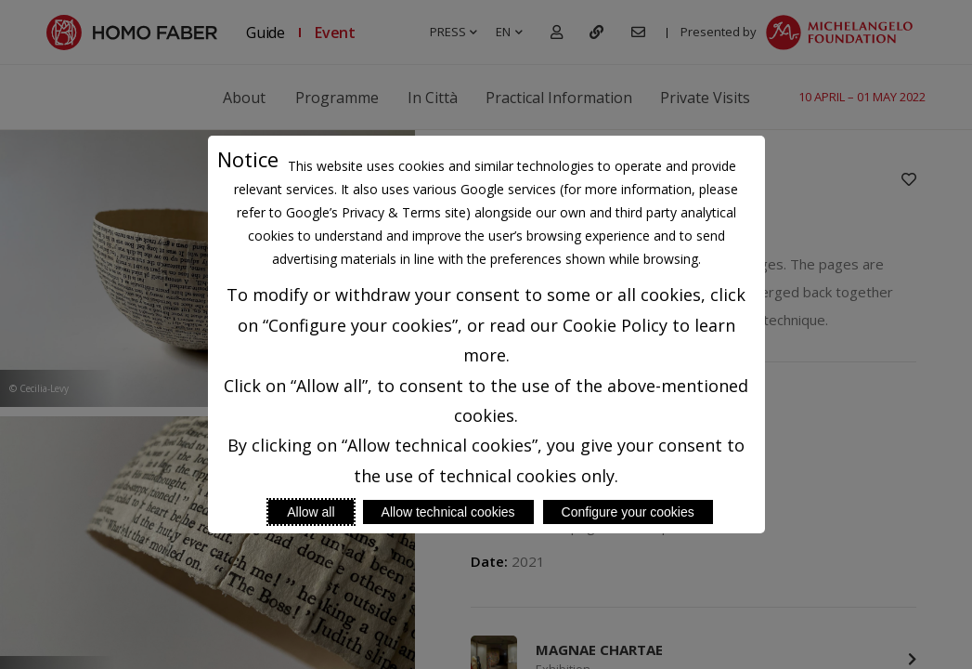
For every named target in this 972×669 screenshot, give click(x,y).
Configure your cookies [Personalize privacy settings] (628, 512)
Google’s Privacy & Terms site (376, 212)
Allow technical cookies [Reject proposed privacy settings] (448, 512)
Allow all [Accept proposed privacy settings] (310, 512)
